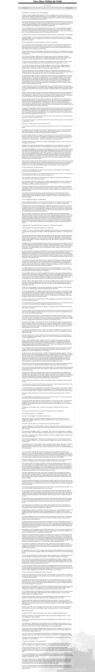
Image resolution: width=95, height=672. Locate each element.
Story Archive (69, 8)
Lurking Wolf (48, 5)
